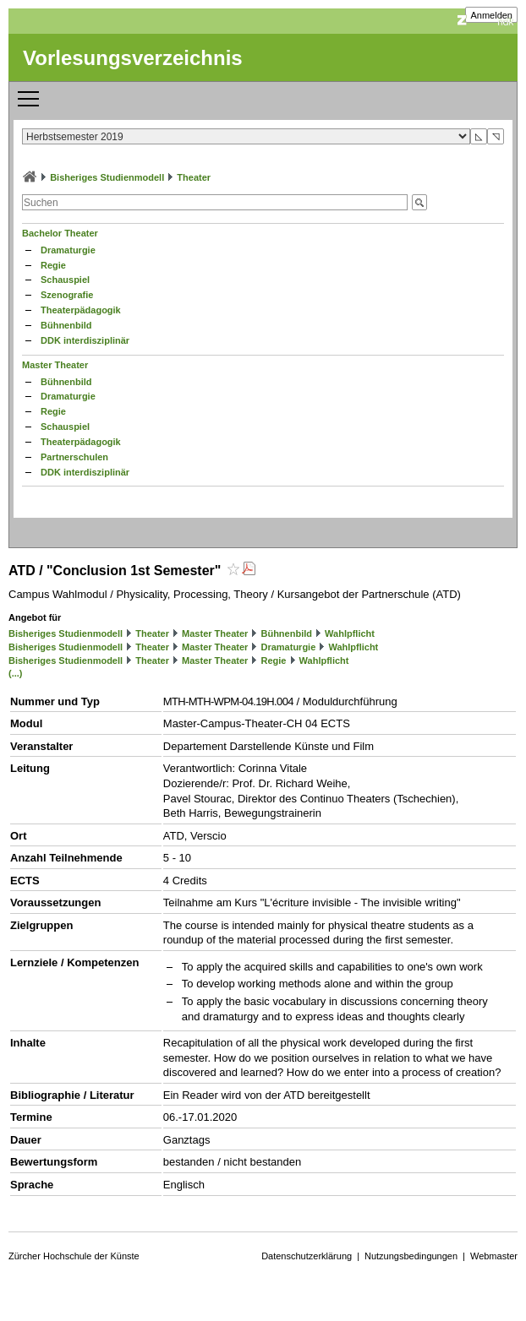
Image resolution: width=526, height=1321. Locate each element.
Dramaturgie (68, 250)
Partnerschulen (74, 457)
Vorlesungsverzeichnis (133, 57)
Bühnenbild (66, 325)
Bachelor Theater (60, 233)
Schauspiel (65, 280)
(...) (15, 673)
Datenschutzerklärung (306, 1256)
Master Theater (55, 365)
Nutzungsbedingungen (411, 1256)
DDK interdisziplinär (85, 340)
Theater (194, 177)
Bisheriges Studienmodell (107, 177)
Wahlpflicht (350, 633)
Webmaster (494, 1256)
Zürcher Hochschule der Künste (74, 1256)
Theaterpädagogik (81, 310)
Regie (53, 265)
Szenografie (67, 295)
